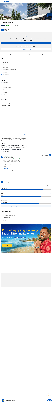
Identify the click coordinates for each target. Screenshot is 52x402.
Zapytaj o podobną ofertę (26, 49)
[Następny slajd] (50, 54)
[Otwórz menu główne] (1, 1)
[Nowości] (44, 1)
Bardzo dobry (6, 29)
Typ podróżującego (11, 145)
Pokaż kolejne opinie (7, 175)
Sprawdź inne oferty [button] (26, 42)
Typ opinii (22, 145)
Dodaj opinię (26, 134)
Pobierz (49, 400)
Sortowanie (3, 145)
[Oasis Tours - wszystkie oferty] (14, 103)
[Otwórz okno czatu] (48, 395)
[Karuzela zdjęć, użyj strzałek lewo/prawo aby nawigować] (26, 11)
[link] (6, 1)
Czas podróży (16, 145)
